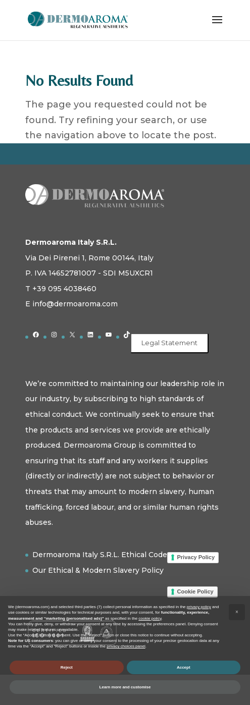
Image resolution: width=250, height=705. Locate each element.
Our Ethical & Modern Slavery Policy (98, 570)
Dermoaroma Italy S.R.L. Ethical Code (99, 554)
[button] (237, 612)
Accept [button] (183, 667)
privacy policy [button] (199, 607)
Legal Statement (169, 343)
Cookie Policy (195, 591)
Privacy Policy (196, 557)
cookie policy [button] (149, 618)
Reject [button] (67, 667)
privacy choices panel (126, 646)
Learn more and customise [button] (125, 687)
